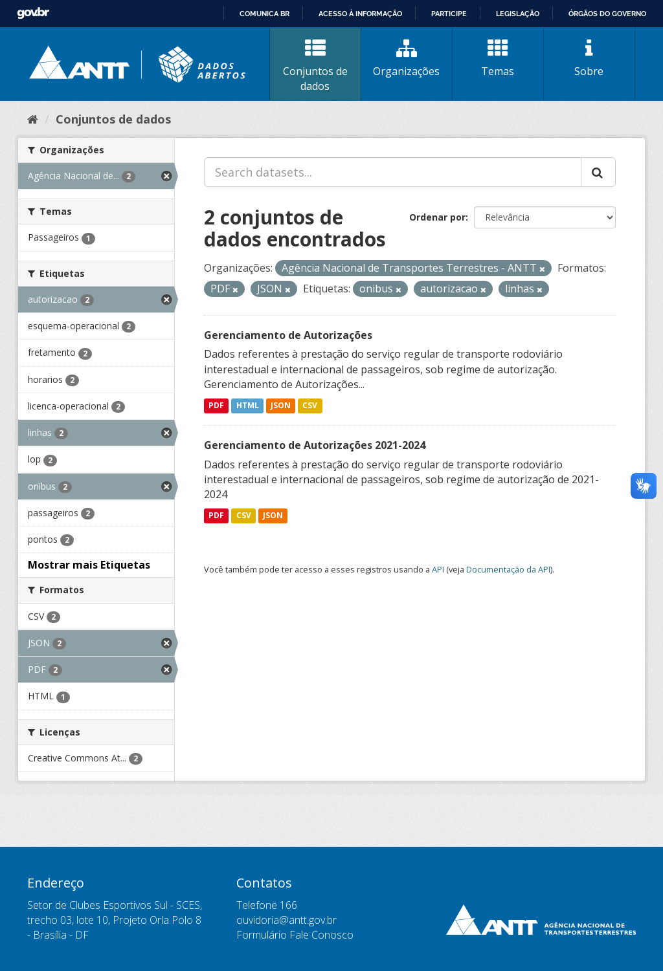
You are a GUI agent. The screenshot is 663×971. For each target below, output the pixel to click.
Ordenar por (437, 217)
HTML (247, 405)
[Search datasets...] (392, 172)
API (438, 569)
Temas (498, 58)
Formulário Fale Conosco (295, 935)
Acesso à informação (360, 13)
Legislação (517, 13)
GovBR (33, 13)
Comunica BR (264, 13)
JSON (281, 405)
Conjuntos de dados (315, 65)
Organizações (407, 58)
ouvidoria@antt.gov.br (286, 920)
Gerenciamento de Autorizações (288, 335)
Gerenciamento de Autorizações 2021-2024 (314, 445)
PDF (216, 405)
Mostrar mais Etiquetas (89, 565)
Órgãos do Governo (607, 13)
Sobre (589, 58)
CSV (309, 405)
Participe (449, 13)
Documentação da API (508, 569)
